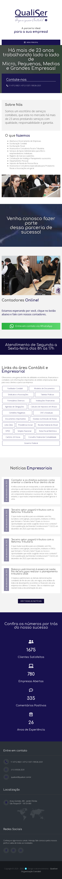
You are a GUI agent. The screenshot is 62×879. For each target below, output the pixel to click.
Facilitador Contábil (15, 388)
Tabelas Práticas (47, 394)
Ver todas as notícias (31, 601)
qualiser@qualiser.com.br (21, 777)
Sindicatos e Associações (18, 394)
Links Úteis (8, 425)
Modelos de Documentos (44, 388)
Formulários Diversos (16, 400)
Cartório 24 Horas (13, 437)
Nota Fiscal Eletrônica (48, 431)
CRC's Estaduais (46, 413)
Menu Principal (31, 42)
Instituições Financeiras (45, 400)
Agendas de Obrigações (14, 406)
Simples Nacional (24, 431)
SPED (7, 431)
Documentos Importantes (15, 419)
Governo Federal (31, 443)
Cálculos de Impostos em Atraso (44, 406)
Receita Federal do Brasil (48, 425)
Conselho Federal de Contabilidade (42, 437)
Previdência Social (25, 425)
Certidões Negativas (17, 413)
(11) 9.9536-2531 (18, 769)
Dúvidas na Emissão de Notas (45, 419)
